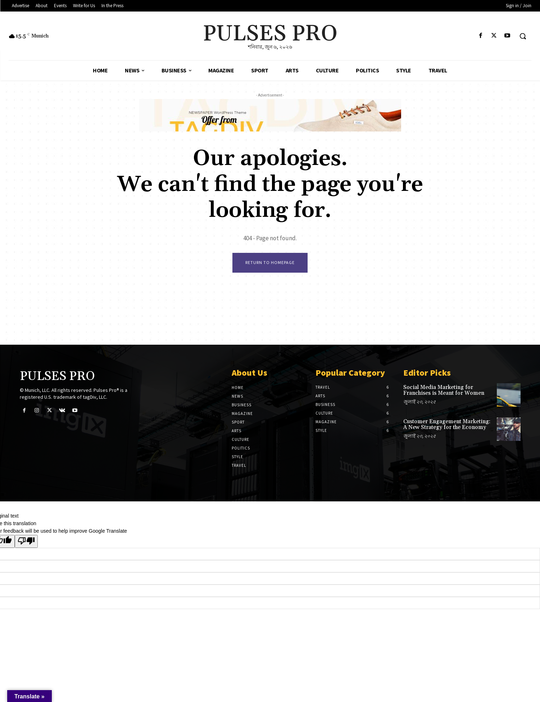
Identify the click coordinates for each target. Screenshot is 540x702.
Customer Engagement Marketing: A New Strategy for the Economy (446, 424)
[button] (522, 36)
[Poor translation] (26, 541)
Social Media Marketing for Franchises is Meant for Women (443, 390)
